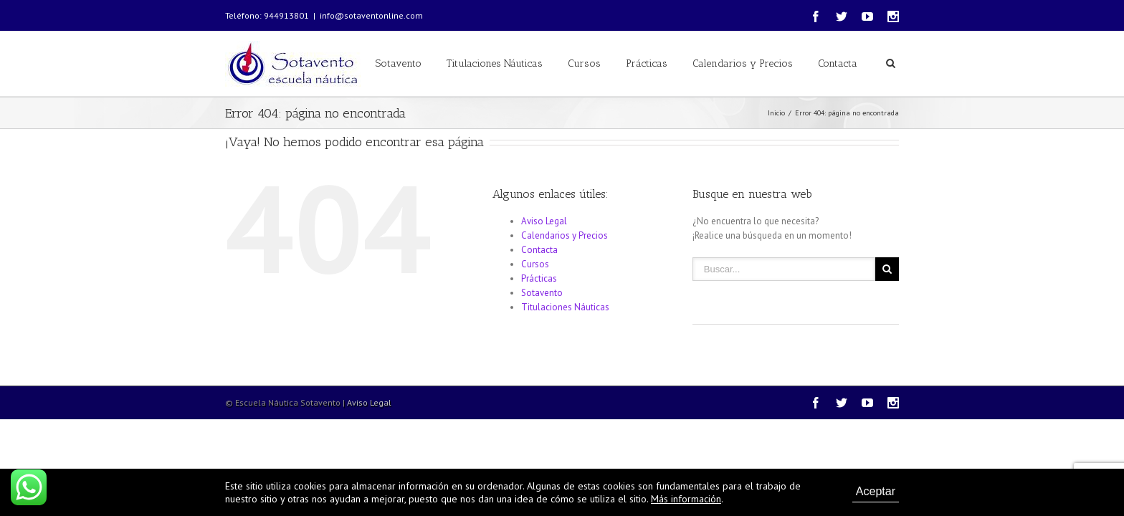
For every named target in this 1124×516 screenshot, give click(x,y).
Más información (686, 498)
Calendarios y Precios (742, 63)
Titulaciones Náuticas (495, 63)
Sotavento (399, 63)
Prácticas (646, 63)
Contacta (837, 63)
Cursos (584, 63)
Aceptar (875, 491)
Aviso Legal (544, 221)
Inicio (776, 113)
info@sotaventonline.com (371, 15)
